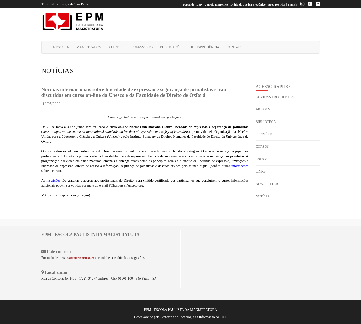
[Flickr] (316, 4)
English (292, 4)
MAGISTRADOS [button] (88, 47)
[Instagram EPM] (301, 4)
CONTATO (234, 47)
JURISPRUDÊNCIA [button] (205, 47)
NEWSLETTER (267, 184)
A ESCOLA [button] (61, 47)
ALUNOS (115, 47)
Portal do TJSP (192, 4)
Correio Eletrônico (216, 4)
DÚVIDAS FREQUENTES (275, 97)
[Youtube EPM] (308, 4)
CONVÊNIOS (265, 134)
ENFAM (261, 159)
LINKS (261, 171)
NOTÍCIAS (263, 196)
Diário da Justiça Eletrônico (248, 4)
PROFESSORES (141, 47)
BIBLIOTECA (266, 122)
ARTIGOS (263, 109)
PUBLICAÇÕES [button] (172, 47)
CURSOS (262, 146)
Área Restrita (276, 4)
